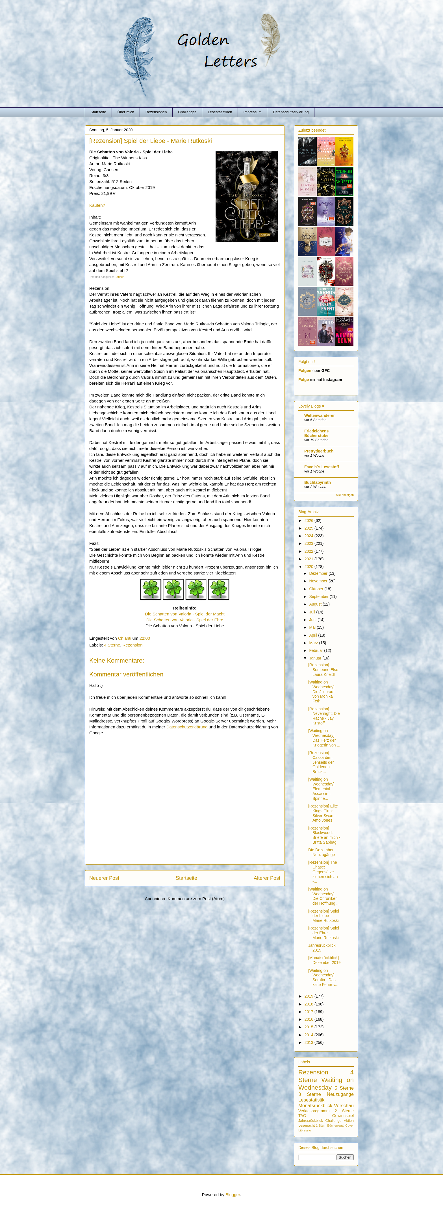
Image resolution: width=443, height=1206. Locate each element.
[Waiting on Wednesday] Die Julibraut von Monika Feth (321, 691)
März (314, 643)
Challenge (333, 1121)
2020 (309, 566)
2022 (309, 551)
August (315, 604)
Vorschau (344, 1105)
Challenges (187, 112)
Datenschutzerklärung (291, 112)
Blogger (232, 1194)
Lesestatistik (311, 1100)
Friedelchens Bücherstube (316, 433)
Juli (312, 612)
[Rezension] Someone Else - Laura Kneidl (324, 670)
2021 (309, 559)
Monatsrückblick (315, 1105)
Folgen (304, 370)
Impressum (253, 112)
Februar (316, 650)
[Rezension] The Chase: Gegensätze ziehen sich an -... (323, 871)
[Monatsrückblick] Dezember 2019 (324, 960)
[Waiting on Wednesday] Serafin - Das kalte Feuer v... (323, 977)
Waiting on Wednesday (326, 1083)
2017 (309, 1011)
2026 (309, 520)
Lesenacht (306, 1125)
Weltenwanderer (319, 415)
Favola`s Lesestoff (321, 467)
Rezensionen (156, 112)
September (319, 596)
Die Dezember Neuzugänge (321, 852)
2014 (309, 1035)
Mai (312, 627)
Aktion (349, 1121)
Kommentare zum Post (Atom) (196, 898)
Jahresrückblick (310, 1121)
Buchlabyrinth (317, 482)
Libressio (304, 1130)
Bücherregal (335, 1125)
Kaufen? (97, 205)
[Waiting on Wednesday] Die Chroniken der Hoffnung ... (324, 896)
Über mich (125, 112)
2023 (309, 543)
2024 (309, 536)
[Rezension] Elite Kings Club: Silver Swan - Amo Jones (323, 813)
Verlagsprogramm (314, 1111)
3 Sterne (309, 1094)
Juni (313, 619)
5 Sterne (344, 1088)
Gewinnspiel (343, 1115)
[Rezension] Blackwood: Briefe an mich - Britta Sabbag (324, 835)
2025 (309, 528)
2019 (309, 996)
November (318, 581)
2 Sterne (344, 1111)
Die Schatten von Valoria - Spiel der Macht (185, 613)
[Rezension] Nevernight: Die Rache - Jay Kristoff (324, 716)
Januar (315, 658)
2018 (309, 1004)
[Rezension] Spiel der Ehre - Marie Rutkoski (323, 933)
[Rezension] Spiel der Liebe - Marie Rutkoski (323, 916)
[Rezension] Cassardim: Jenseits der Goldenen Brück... (321, 762)
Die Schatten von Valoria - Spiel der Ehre (184, 619)
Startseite (98, 112)
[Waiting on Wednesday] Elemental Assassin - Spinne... (321, 788)
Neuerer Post (104, 878)
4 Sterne (112, 645)
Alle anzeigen (345, 495)
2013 (309, 1042)
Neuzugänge (340, 1094)
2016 (309, 1019)
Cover (349, 1125)
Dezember (318, 573)
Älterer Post (267, 878)
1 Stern (321, 1125)
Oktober (316, 589)
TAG (302, 1115)
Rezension (133, 645)
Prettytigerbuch (318, 451)
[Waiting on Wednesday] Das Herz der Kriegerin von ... (324, 737)
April (313, 635)
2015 (309, 1027)
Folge (303, 379)
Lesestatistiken (220, 112)
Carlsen (119, 276)
